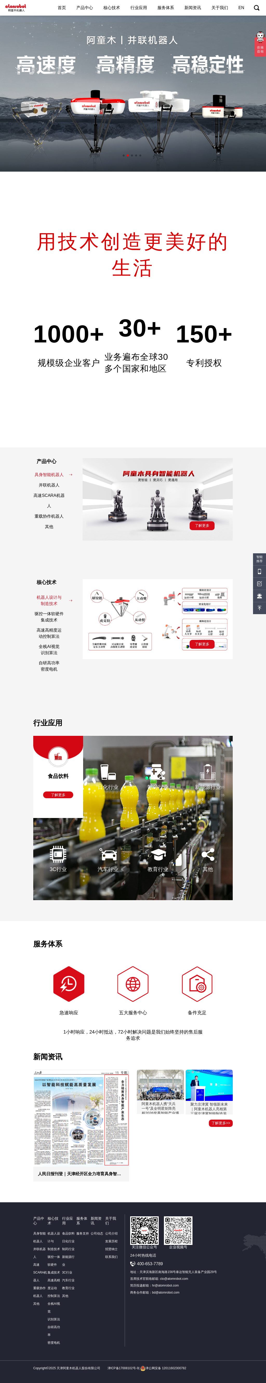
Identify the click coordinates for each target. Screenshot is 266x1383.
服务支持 (82, 1233)
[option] (133, 94)
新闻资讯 (192, 7)
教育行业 (68, 1288)
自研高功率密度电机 (54, 666)
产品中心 (84, 7)
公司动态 (97, 1233)
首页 (62, 7)
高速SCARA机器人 (52, 500)
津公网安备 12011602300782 (163, 1368)
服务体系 (165, 7)
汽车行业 (68, 1280)
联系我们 (111, 1257)
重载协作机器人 (52, 516)
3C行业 (67, 1272)
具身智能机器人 (54, 474)
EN (241, 7)
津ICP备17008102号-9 (123, 1368)
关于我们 (219, 7)
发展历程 (111, 1241)
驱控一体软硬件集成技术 (52, 617)
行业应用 (138, 7)
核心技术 (111, 7)
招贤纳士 (111, 1249)
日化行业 (68, 1241)
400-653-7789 (150, 1264)
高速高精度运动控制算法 (53, 633)
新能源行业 (68, 1261)
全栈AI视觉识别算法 (54, 649)
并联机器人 (54, 485)
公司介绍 (111, 1233)
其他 (57, 526)
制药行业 (68, 1249)
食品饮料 (68, 1233)
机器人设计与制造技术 (55, 600)
